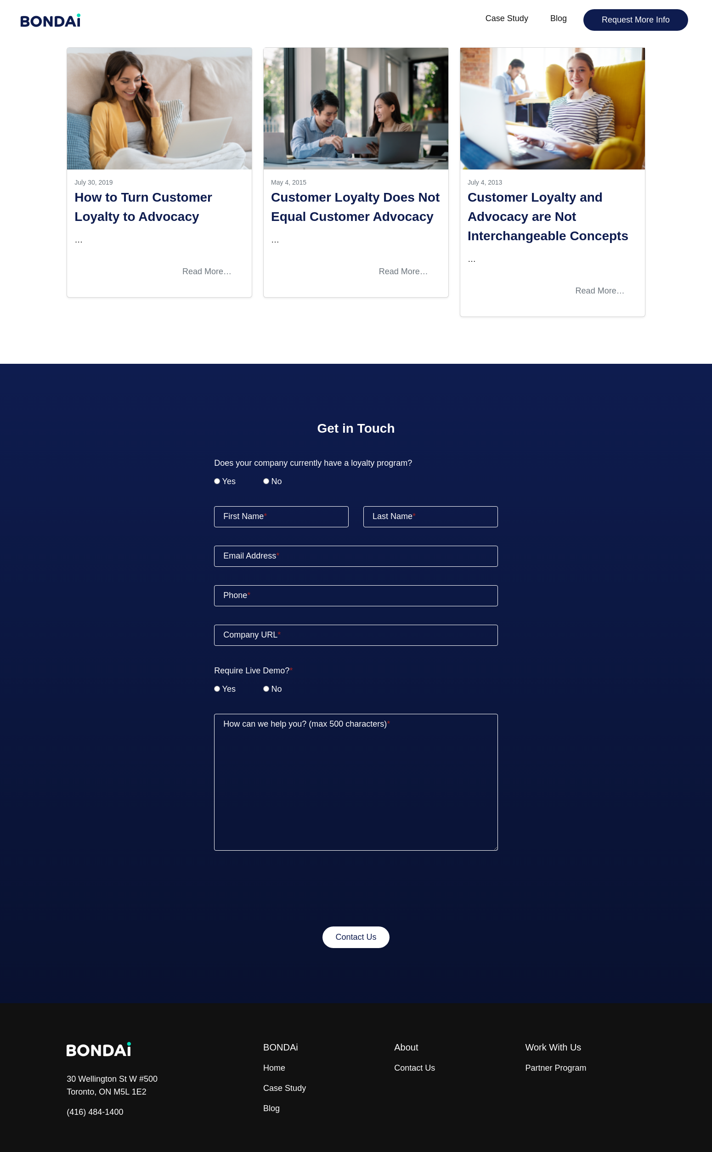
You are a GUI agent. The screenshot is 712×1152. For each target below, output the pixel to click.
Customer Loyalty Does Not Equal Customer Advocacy (355, 207)
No (276, 481)
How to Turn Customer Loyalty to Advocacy (143, 207)
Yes (229, 481)
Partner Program (555, 1068)
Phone (236, 595)
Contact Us (414, 1068)
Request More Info (636, 19)
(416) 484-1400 (95, 1112)
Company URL (252, 634)
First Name (245, 516)
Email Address (251, 555)
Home (274, 1068)
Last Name (394, 516)
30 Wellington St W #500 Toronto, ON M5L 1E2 (112, 1085)
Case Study (507, 18)
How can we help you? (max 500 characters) (306, 723)
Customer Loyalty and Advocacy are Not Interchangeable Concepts (548, 216)
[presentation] (356, 890)
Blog (558, 18)
